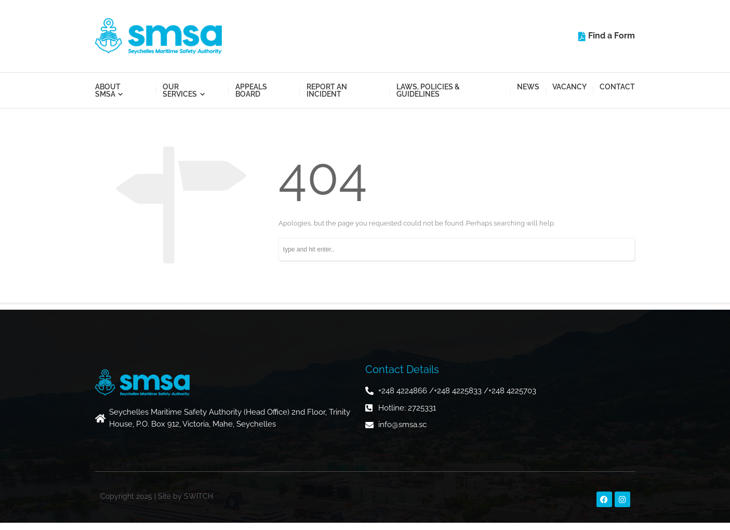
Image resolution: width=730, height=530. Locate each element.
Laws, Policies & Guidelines (428, 90)
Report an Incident (327, 90)
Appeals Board (251, 90)
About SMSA (108, 90)
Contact (617, 86)
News (528, 86)
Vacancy (569, 86)
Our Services (180, 90)
